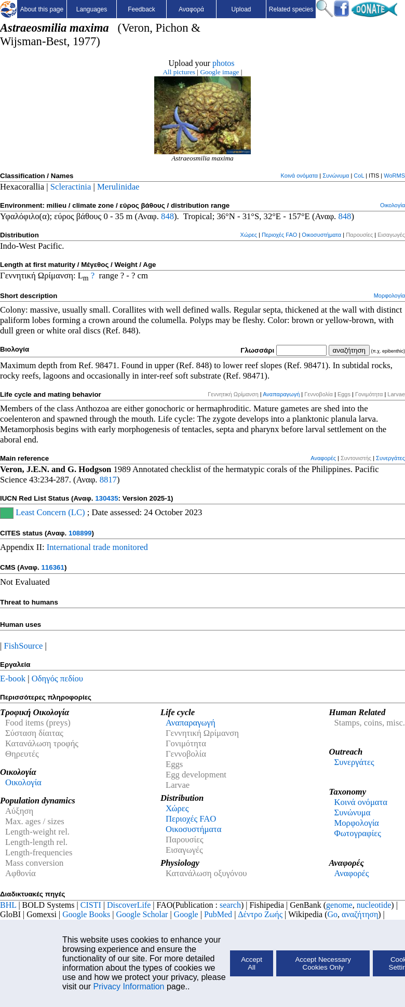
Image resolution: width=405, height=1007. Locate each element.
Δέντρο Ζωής (260, 914)
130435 (106, 498)
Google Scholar (142, 914)
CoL (359, 175)
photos (223, 63)
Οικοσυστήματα (321, 235)
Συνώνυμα (335, 175)
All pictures (179, 72)
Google (186, 914)
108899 (80, 533)
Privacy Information (129, 986)
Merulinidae (118, 187)
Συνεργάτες (390, 458)
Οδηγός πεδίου (57, 678)
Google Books (86, 914)
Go (333, 914)
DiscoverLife (129, 905)
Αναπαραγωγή (281, 394)
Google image (219, 72)
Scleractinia (70, 187)
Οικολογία (392, 205)
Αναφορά (191, 9)
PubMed (218, 914)
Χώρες (248, 235)
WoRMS (394, 175)
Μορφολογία (389, 295)
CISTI (90, 905)
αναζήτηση (360, 914)
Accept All (251, 963)
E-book (12, 678)
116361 (52, 567)
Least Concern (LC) (49, 512)
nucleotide (374, 905)
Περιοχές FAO (279, 235)
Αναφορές (323, 458)
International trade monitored (97, 547)
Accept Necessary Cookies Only (322, 963)
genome (339, 905)
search (230, 905)
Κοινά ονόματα (299, 175)
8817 (108, 480)
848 (167, 216)
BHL (8, 905)
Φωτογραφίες (357, 833)
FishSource (23, 646)
